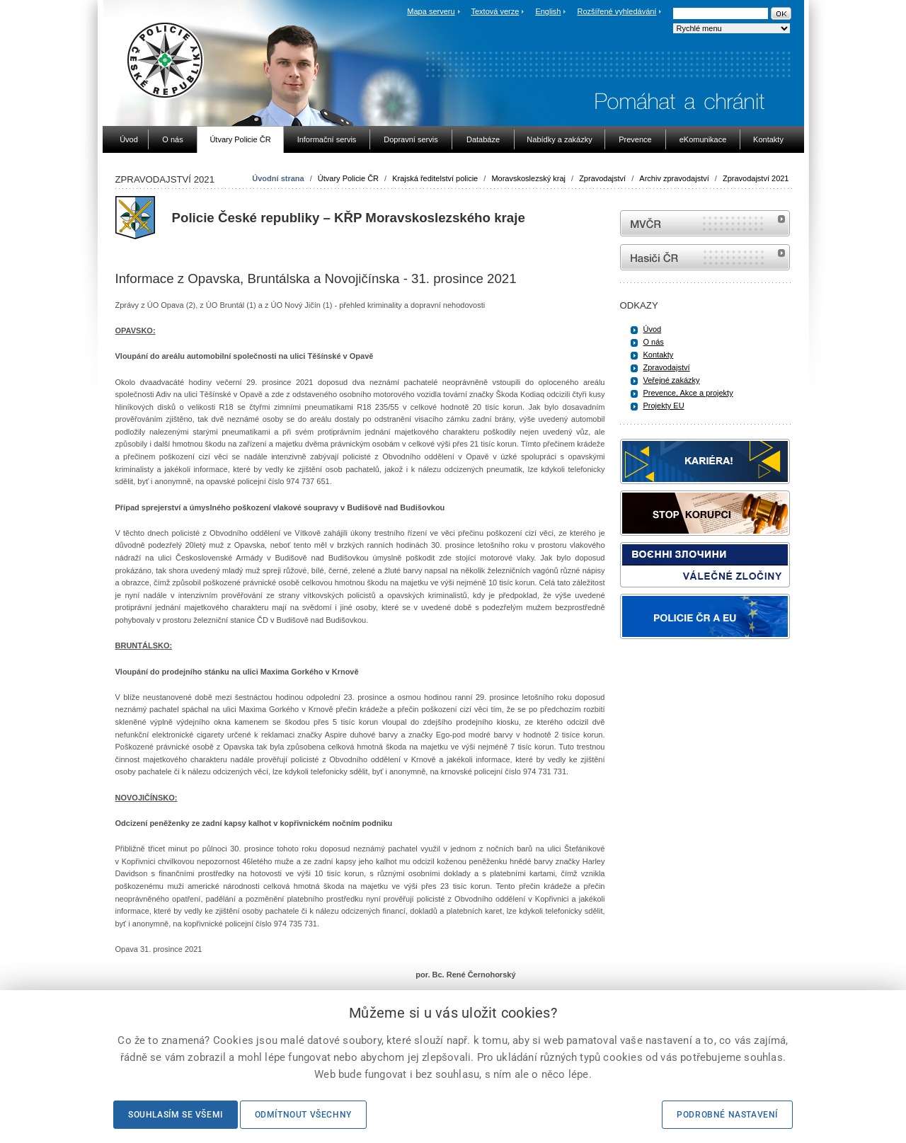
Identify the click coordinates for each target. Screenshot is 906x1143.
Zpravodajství (602, 178)
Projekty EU (663, 405)
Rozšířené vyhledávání (617, 11)
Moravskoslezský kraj (528, 178)
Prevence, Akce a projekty (688, 393)
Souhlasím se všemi (175, 1115)
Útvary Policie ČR (348, 178)
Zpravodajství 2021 (756, 178)
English (548, 11)
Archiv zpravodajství (674, 178)
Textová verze (495, 11)
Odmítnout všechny (303, 1115)
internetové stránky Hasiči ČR (705, 257)
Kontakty (658, 354)
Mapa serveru (430, 11)
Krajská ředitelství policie (435, 178)
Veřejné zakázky (671, 380)
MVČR (705, 223)
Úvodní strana (278, 178)
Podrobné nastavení (727, 1115)
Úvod (652, 329)
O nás (653, 342)
